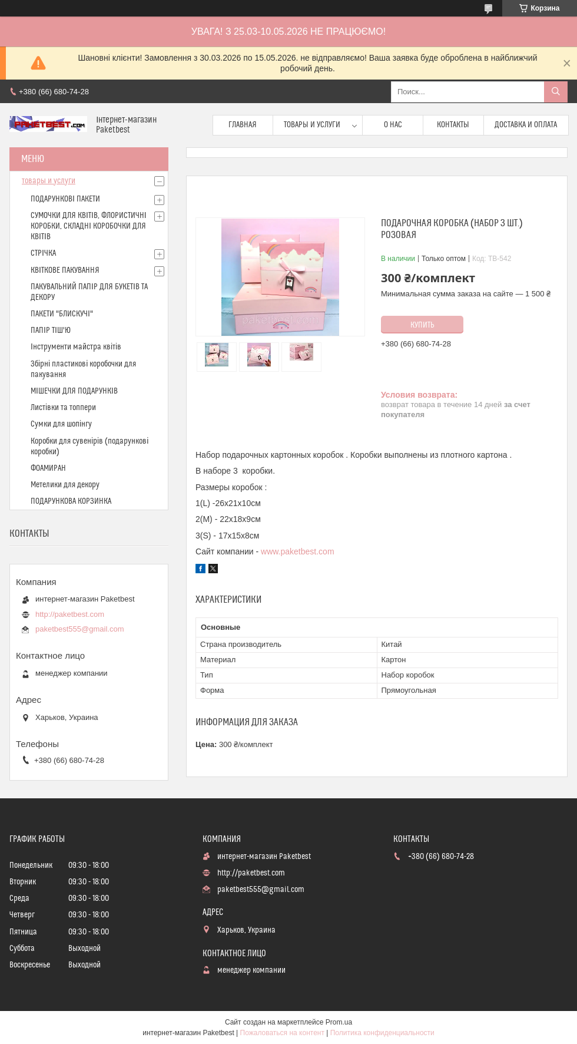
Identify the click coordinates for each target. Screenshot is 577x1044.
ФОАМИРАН (48, 468)
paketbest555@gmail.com (79, 629)
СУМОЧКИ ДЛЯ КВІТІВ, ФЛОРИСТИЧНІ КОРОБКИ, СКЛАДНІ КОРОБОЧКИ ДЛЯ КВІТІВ (89, 226)
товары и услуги (48, 181)
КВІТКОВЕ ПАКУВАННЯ (65, 270)
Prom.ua (339, 1022)
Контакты (453, 125)
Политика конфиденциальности (382, 1033)
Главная (242, 125)
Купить (422, 325)
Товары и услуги (312, 125)
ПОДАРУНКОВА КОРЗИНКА (71, 501)
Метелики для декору (65, 485)
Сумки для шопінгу (61, 424)
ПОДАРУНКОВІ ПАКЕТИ (65, 199)
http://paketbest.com (69, 614)
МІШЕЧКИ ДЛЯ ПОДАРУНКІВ (74, 391)
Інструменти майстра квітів (76, 347)
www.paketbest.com (297, 551)
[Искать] (556, 92)
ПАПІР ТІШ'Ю (51, 330)
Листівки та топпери (63, 407)
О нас (393, 125)
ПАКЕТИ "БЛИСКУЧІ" (62, 314)
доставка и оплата (526, 125)
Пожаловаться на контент (282, 1033)
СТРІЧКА (43, 253)
